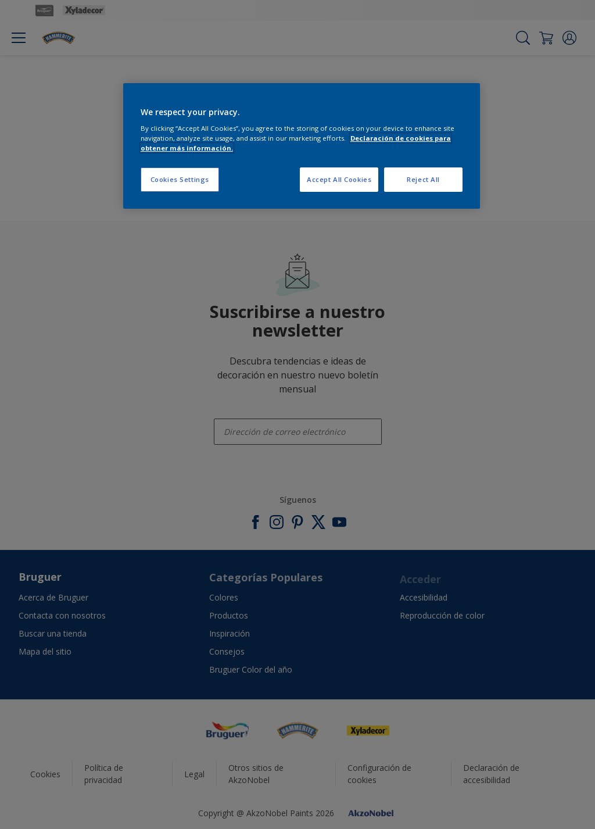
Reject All (423, 179)
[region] (301, 146)
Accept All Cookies (339, 179)
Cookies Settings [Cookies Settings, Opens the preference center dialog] (179, 179)
